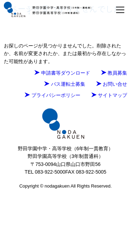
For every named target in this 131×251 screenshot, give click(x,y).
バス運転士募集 (64, 84)
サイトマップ (109, 95)
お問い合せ (111, 84)
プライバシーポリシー (52, 95)
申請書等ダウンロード (62, 73)
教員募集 (114, 73)
